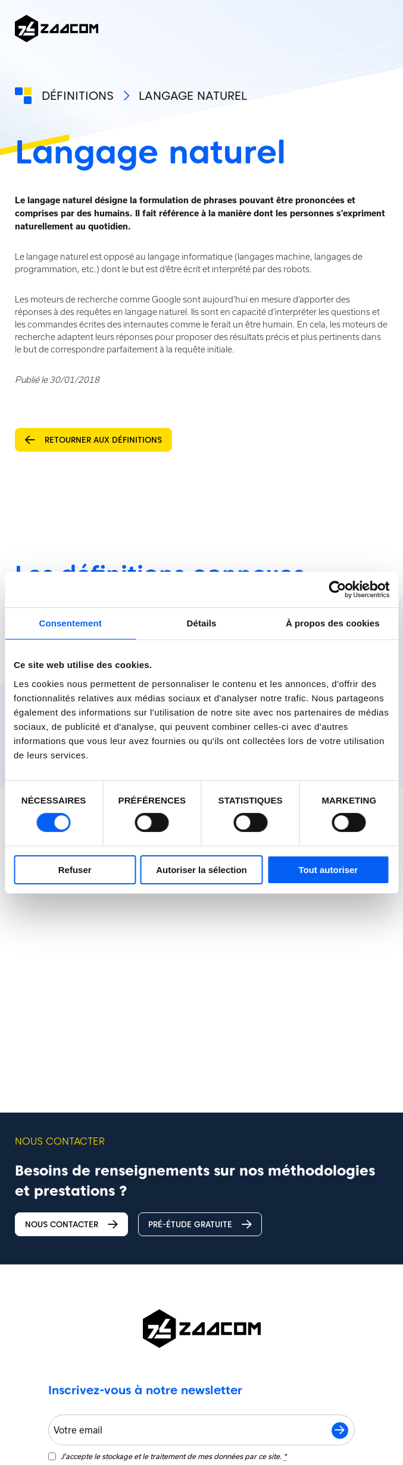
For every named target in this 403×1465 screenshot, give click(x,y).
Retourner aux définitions (94, 440)
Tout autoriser (328, 870)
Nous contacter (73, 1224)
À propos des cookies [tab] (333, 622)
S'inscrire (340, 1429)
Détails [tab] (202, 622)
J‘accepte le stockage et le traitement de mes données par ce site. (173, 1454)
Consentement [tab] (70, 622)
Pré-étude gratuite (205, 1224)
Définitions (78, 96)
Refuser (75, 870)
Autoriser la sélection (201, 870)
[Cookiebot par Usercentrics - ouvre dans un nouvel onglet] (337, 589)
